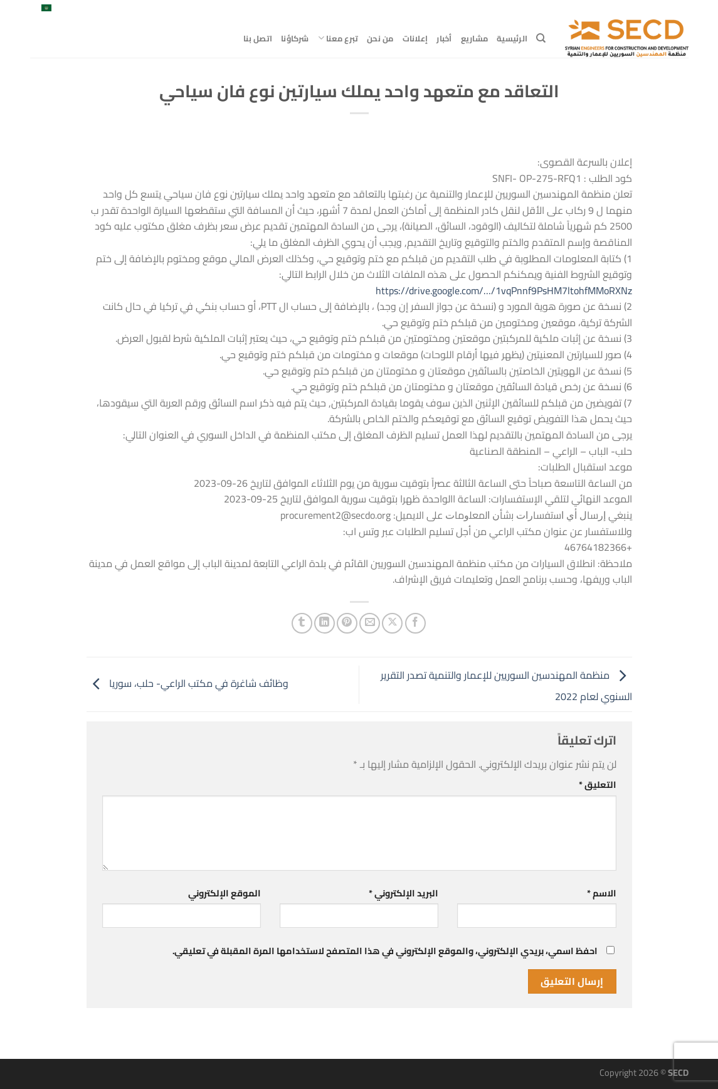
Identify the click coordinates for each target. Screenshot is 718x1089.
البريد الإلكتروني (403, 893)
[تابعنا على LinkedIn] (93, 9)
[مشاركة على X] (392, 623)
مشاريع (474, 38)
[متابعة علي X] (117, 9)
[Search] (541, 38)
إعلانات (415, 38)
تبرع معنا (338, 38)
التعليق (597, 784)
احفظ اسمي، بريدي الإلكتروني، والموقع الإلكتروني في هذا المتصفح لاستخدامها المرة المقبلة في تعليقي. (385, 950)
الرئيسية (512, 38)
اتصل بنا (257, 38)
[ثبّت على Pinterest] (347, 623)
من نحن (380, 38)
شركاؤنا (295, 38)
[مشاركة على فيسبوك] (415, 623)
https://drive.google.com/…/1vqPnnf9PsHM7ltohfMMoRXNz (504, 290)
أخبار (443, 38)
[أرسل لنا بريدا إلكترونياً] (105, 9)
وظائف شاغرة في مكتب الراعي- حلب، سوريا (187, 683)
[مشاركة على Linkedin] (324, 623)
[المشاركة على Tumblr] (302, 623)
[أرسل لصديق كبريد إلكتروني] (369, 623)
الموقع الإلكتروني (224, 893)
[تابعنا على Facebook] (129, 9)
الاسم (601, 893)
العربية (52, 9)
